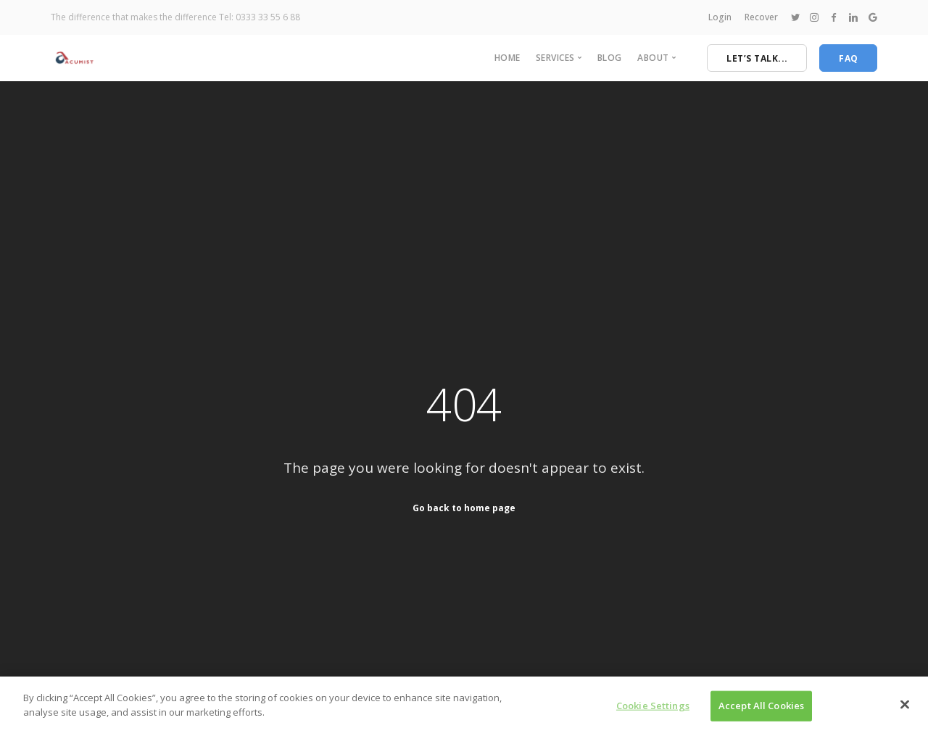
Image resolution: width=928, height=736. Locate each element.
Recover (761, 17)
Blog (609, 57)
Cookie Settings (652, 710)
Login (720, 17)
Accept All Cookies (761, 710)
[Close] (905, 710)
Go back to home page (464, 508)
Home (507, 57)
